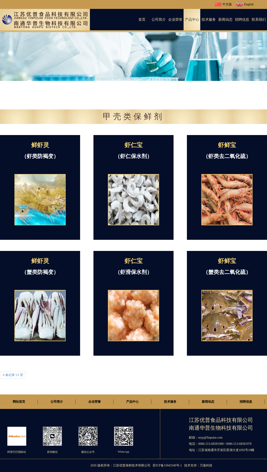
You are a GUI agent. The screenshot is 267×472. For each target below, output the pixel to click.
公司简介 (159, 19)
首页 (142, 19)
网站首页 (19, 401)
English (245, 4)
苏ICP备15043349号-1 (167, 465)
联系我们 (259, 19)
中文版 (223, 4)
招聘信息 (242, 19)
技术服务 (209, 19)
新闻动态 (225, 19)
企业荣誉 (175, 19)
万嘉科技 (206, 465)
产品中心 (192, 19)
